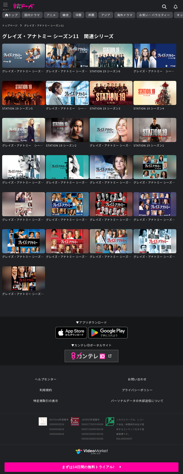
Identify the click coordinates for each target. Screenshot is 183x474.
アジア (105, 15)
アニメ (51, 15)
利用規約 (45, 390)
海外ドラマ (125, 15)
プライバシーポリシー (137, 390)
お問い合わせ (137, 379)
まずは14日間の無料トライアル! (91, 467)
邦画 (91, 15)
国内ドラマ (32, 15)
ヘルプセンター (46, 379)
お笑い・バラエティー (154, 15)
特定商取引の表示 (45, 400)
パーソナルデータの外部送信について (137, 400)
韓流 (66, 15)
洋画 (78, 15)
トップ (11, 15)
